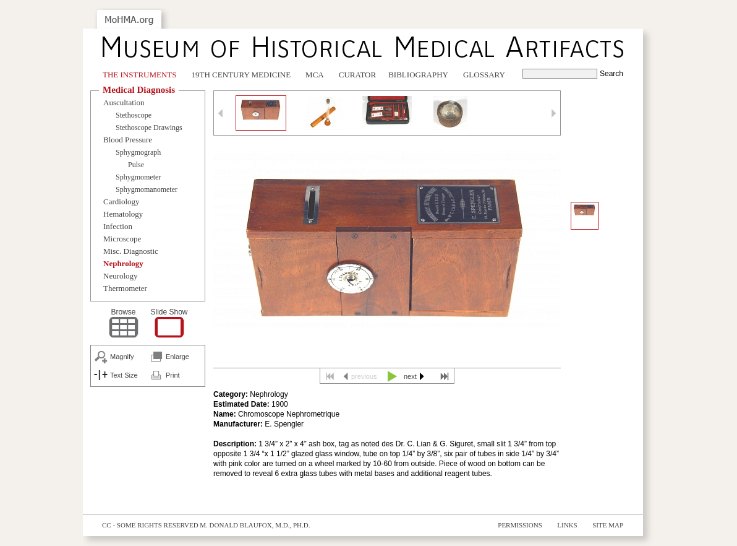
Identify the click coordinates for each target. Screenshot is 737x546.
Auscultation (123, 102)
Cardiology (121, 201)
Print (173, 375)
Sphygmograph (138, 152)
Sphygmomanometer (146, 189)
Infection (117, 226)
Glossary (484, 74)
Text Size (124, 375)
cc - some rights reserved (150, 525)
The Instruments (140, 74)
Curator (357, 74)
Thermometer (125, 288)
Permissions (520, 525)
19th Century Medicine (241, 74)
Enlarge (177, 356)
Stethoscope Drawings (149, 127)
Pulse (136, 164)
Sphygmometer (138, 177)
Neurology (120, 275)
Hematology (123, 214)
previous (364, 376)
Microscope (122, 238)
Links (567, 525)
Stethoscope (133, 115)
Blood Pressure (127, 139)
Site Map (607, 525)
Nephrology (123, 263)
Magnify (122, 356)
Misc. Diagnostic (130, 251)
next (410, 376)
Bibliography (418, 74)
